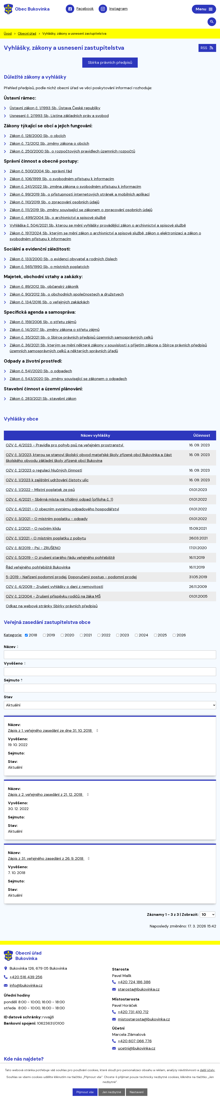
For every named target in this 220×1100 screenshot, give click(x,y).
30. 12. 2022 (18, 809)
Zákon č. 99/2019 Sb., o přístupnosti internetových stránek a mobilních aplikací (80, 194)
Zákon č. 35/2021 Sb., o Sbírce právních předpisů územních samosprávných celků (81, 337)
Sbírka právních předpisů (110, 62)
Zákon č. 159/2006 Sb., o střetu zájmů (43, 322)
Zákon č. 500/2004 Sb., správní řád (41, 171)
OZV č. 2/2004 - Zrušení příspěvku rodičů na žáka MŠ (53, 596)
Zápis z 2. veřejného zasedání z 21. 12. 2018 (49, 795)
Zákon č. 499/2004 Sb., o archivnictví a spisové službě (58, 218)
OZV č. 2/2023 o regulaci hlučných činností (44, 470)
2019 (51, 635)
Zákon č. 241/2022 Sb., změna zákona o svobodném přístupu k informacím (75, 187)
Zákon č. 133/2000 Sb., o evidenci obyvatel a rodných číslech (63, 259)
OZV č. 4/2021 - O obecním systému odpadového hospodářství (62, 509)
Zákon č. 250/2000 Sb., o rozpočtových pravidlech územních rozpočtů (72, 151)
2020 (69, 635)
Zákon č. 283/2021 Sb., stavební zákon (43, 399)
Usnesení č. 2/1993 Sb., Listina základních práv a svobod (59, 116)
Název (9, 647)
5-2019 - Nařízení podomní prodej (36, 577)
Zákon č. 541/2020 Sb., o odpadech (41, 371)
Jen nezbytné (111, 1092)
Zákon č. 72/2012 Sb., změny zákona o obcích (49, 143)
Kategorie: (13, 635)
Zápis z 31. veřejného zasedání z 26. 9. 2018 (49, 859)
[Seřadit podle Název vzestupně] (17, 646)
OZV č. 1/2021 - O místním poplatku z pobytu (46, 538)
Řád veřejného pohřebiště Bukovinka (38, 567)
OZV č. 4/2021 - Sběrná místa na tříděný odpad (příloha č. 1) (59, 499)
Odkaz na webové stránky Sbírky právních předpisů (52, 606)
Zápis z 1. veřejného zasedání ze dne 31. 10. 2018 (54, 731)
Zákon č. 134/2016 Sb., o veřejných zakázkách (49, 302)
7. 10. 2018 (16, 873)
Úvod (8, 34)
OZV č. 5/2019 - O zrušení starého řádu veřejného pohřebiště (60, 558)
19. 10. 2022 (18, 745)
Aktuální (15, 767)
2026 (181, 635)
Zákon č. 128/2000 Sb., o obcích (38, 136)
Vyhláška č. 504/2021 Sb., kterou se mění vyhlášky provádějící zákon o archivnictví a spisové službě (98, 225)
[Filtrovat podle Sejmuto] (110, 688)
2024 (143, 635)
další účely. (207, 1070)
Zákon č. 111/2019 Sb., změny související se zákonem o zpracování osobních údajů (81, 210)
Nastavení (137, 1092)
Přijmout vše (85, 1092)
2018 (33, 635)
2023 (124, 635)
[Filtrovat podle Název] (110, 655)
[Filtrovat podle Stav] (110, 705)
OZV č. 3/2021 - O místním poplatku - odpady (47, 519)
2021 (88, 635)
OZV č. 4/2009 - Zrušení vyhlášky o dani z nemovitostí (54, 587)
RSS (207, 48)
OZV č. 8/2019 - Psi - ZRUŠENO (33, 548)
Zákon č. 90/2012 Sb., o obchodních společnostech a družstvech (67, 294)
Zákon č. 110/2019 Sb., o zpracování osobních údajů (54, 202)
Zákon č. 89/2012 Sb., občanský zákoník (44, 287)
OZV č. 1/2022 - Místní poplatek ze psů (40, 490)
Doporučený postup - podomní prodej (102, 577)
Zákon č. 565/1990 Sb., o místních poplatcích (49, 267)
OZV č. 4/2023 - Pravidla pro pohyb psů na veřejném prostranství (65, 445)
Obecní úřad (27, 34)
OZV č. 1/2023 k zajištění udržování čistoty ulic (47, 480)
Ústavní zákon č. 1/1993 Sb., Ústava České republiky (55, 108)
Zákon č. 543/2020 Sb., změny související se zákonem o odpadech (68, 379)
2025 (162, 635)
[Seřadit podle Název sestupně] (17, 648)
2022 (105, 635)
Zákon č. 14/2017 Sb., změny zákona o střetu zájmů (54, 330)
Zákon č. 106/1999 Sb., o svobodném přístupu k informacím (62, 179)
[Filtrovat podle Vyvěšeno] (110, 672)
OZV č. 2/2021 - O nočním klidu (33, 528)
